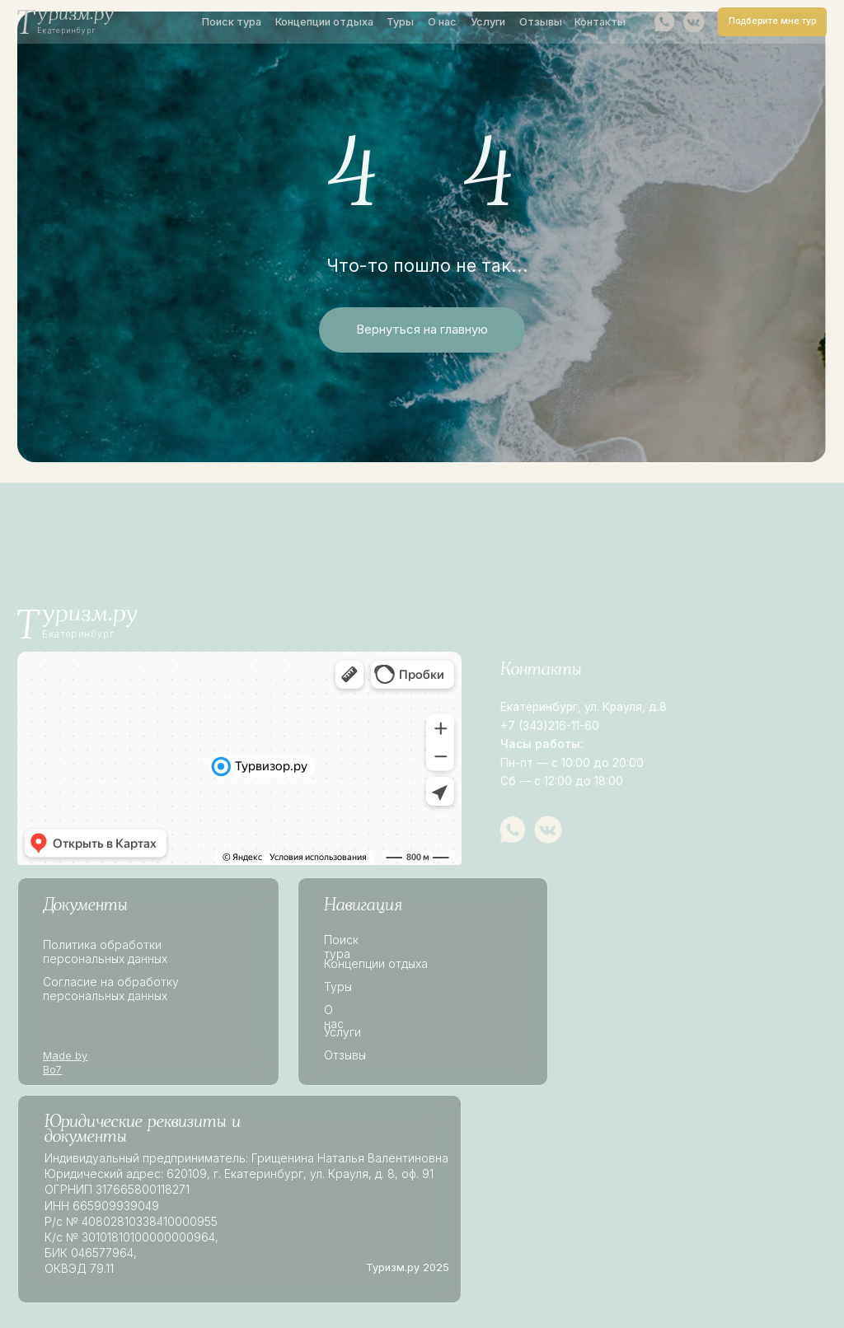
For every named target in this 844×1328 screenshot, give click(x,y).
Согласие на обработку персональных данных (111, 989)
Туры (400, 22)
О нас (442, 22)
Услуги (488, 22)
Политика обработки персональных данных (105, 952)
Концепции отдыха (324, 22)
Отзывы (540, 22)
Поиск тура (231, 22)
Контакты (600, 22)
